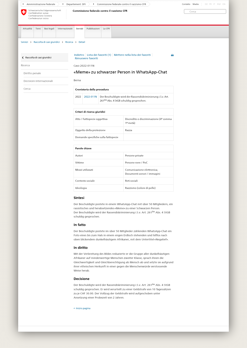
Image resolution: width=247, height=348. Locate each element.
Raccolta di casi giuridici (47, 42)
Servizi (79, 28)
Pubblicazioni (93, 28)
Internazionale (65, 28)
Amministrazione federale (39, 4)
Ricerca (69, 42)
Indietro (79, 55)
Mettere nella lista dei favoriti (132, 55)
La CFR (106, 28)
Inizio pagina (83, 308)
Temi (38, 28)
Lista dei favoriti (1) (99, 55)
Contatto (186, 4)
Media (196, 4)
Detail (82, 42)
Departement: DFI (74, 4)
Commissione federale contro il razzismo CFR (119, 4)
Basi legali (49, 28)
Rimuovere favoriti (86, 58)
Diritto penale (32, 73)
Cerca (27, 88)
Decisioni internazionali (38, 81)
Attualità (27, 28)
